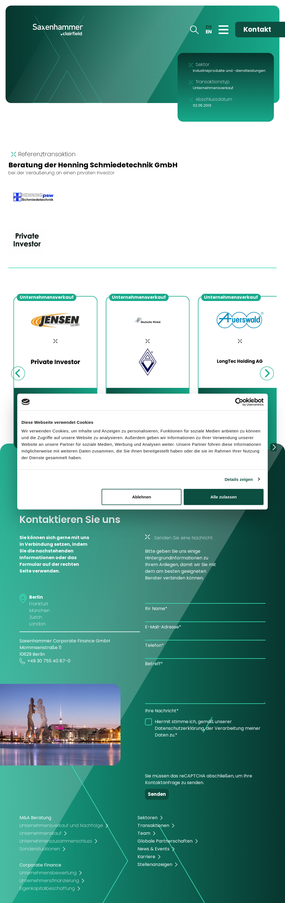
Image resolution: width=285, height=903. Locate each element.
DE (209, 27)
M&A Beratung (35, 817)
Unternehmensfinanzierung (49, 880)
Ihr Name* (156, 608)
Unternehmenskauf (40, 833)
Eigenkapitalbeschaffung (47, 888)
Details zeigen (239, 479)
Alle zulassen (223, 497)
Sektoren (147, 817)
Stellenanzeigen (154, 864)
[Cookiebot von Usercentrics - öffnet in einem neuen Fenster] (239, 402)
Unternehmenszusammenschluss (55, 841)
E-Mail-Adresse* (163, 627)
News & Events (153, 849)
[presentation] (187, 753)
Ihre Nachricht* (162, 711)
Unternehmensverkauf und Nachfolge (61, 825)
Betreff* (154, 663)
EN (209, 31)
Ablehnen (141, 497)
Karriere (146, 856)
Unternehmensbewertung (48, 873)
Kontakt (257, 29)
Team (143, 833)
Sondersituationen (39, 849)
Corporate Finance (40, 865)
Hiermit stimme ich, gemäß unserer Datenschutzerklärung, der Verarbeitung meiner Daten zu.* (208, 728)
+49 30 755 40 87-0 (44, 661)
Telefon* (154, 645)
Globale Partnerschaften (165, 841)
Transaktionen (153, 825)
